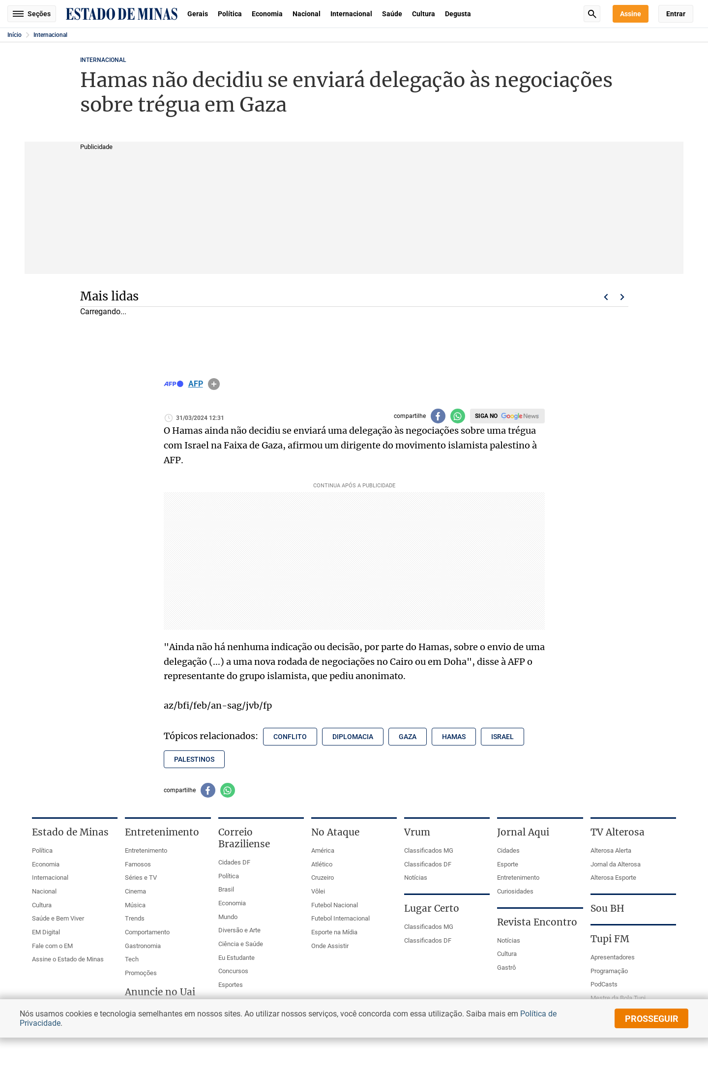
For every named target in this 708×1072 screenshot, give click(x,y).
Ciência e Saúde (240, 944)
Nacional (307, 14)
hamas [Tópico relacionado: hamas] (454, 737)
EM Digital (46, 932)
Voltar (606, 297)
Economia (267, 14)
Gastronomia (143, 946)
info (214, 384)
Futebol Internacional (340, 918)
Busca (592, 13)
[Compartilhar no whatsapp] (457, 416)
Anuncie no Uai (160, 992)
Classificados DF (427, 864)
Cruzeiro (322, 877)
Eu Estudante (236, 957)
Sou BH (607, 908)
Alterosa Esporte (613, 877)
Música (135, 905)
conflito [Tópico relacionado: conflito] (290, 737)
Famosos (138, 864)
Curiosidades (515, 891)
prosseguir (651, 1018)
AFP (195, 384)
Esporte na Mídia (334, 932)
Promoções (141, 973)
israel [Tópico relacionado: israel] (502, 737)
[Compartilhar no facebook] (438, 416)
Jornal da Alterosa (615, 864)
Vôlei (318, 891)
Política (230, 14)
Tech (132, 959)
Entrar (675, 14)
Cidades (508, 850)
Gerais (197, 14)
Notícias (415, 877)
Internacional (351, 14)
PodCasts (604, 984)
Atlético (321, 864)
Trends (135, 918)
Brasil (226, 889)
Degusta (458, 14)
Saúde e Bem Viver (58, 918)
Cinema (135, 891)
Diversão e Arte (239, 930)
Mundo (227, 917)
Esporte (507, 864)
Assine (630, 14)
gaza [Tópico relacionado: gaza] (407, 737)
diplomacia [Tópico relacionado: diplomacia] (352, 737)
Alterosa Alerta (610, 850)
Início (14, 35)
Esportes (230, 984)
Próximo (622, 297)
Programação (609, 971)
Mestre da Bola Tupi (618, 998)
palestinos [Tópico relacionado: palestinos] (194, 759)
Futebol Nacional (334, 905)
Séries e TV (141, 877)
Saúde (392, 14)
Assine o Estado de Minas (68, 959)
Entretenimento (146, 850)
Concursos (233, 971)
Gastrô (506, 967)
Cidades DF (234, 862)
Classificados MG (428, 850)
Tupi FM (609, 939)
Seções (32, 14)
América (322, 850)
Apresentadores (612, 957)
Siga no (486, 416)
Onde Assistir (330, 946)
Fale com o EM (52, 946)
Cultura (423, 14)
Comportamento (147, 932)
